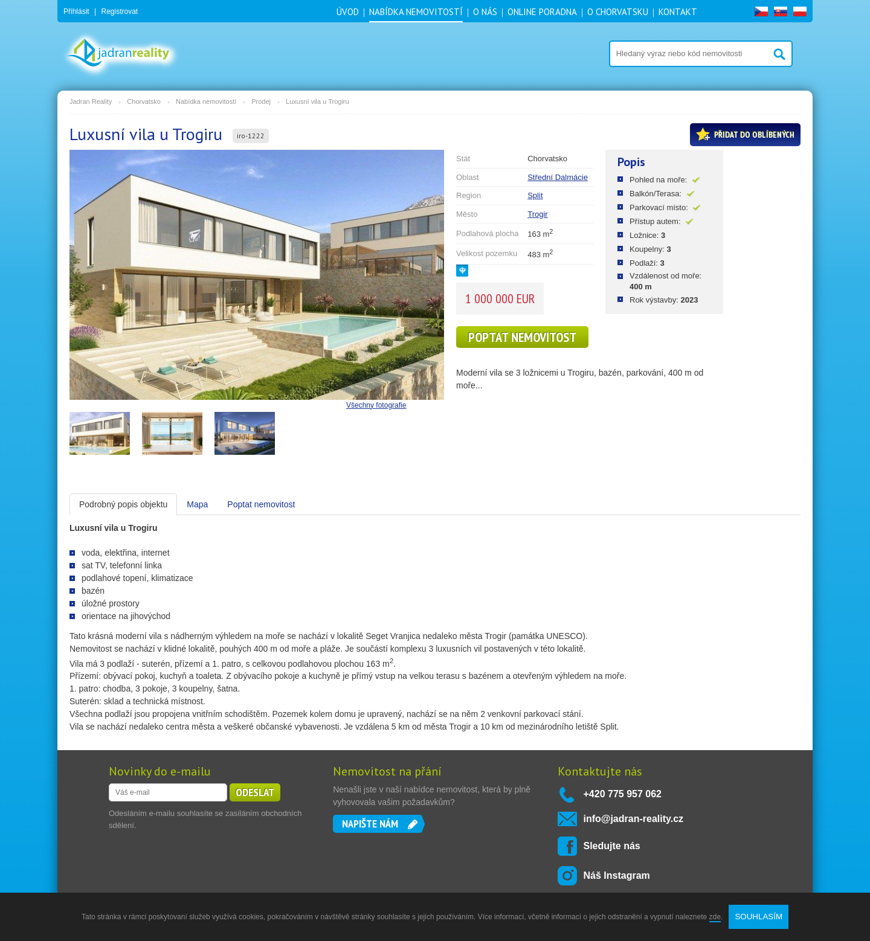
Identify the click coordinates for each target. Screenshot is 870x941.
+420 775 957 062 (623, 794)
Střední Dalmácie (557, 177)
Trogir (537, 214)
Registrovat (119, 11)
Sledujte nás (612, 846)
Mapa (197, 504)
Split (535, 195)
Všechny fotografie (376, 405)
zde (715, 917)
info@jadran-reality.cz (634, 819)
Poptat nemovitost (522, 337)
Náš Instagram (617, 875)
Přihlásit (76, 11)
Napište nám (370, 823)
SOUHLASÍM (758, 916)
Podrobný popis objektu (123, 504)
